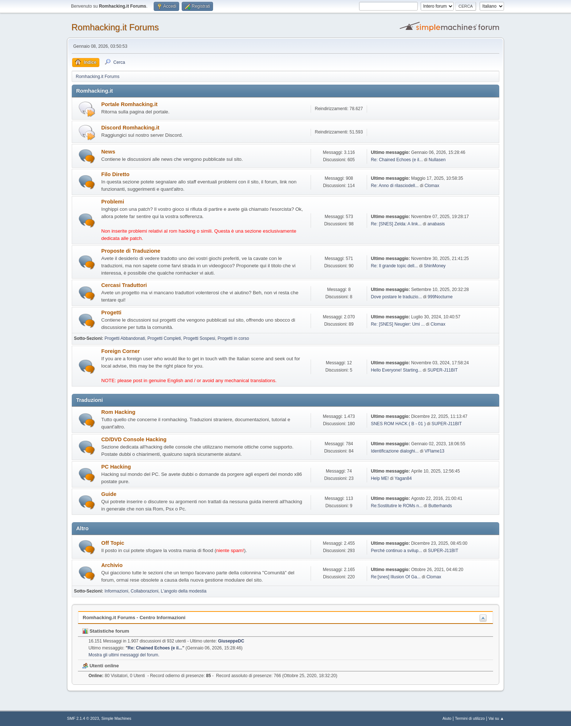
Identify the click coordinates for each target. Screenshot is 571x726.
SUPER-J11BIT (443, 370)
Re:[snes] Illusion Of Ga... (396, 576)
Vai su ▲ (496, 718)
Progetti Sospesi (199, 338)
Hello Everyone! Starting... (396, 370)
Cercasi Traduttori (124, 285)
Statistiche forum (105, 631)
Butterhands (440, 505)
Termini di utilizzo (470, 718)
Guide (109, 494)
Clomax (432, 185)
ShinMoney (435, 265)
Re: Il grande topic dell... (394, 265)
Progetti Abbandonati (125, 338)
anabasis (436, 223)
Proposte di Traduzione (130, 251)
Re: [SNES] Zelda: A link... (396, 223)
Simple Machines (116, 718)
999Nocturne (440, 296)
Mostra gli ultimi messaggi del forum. (123, 654)
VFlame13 (435, 451)
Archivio (112, 565)
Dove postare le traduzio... (396, 296)
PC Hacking (116, 467)
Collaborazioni (144, 591)
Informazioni (116, 591)
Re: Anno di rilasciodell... (394, 185)
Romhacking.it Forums (115, 27)
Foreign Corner (120, 351)
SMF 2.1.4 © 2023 (83, 718)
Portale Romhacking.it (129, 104)
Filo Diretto (115, 174)
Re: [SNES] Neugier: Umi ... (398, 324)
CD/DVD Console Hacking (133, 439)
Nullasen (437, 159)
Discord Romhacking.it (130, 128)
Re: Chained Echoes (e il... (397, 159)
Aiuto (447, 718)
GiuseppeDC (231, 641)
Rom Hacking (118, 412)
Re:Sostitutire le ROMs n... (396, 505)
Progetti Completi (164, 338)
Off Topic (112, 543)
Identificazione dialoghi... (394, 451)
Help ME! (380, 478)
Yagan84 (402, 478)
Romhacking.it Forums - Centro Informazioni (134, 617)
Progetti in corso (233, 338)
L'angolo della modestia (183, 591)
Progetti (111, 312)
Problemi (112, 202)
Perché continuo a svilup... (396, 550)
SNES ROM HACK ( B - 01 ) (398, 423)
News (108, 152)
